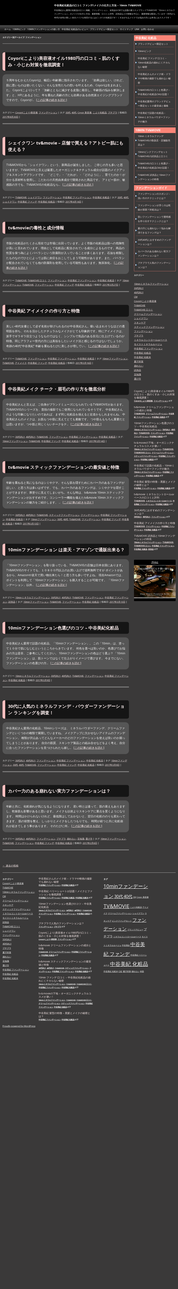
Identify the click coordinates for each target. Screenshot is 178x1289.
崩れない (71, 838)
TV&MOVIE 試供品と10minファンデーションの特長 (154, 537)
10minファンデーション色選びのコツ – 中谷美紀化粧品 (63, 628)
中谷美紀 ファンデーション (77, 197)
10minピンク (19, 29)
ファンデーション (48, 112)
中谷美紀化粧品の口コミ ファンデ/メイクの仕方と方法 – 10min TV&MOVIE (97, 5)
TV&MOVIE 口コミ (37, 280)
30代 (68, 112)
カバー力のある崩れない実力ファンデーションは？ (59, 791)
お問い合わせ (147, 29)
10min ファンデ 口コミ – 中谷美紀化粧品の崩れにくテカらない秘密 (65, 979)
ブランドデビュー (135, 929)
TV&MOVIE (21, 197)
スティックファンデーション (64, 515)
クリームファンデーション (148, 314)
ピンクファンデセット (122, 921)
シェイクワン (35, 197)
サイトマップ (126, 29)
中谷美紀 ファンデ (27, 201)
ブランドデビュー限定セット (104, 29)
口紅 (120, 971)
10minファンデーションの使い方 (43, 29)
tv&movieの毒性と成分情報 (36, 228)
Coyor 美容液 (85, 112)
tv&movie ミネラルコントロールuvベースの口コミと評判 (154, 496)
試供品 (11, 601)
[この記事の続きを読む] (51, 100)
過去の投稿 (10, 865)
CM (135, 296)
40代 (74, 112)
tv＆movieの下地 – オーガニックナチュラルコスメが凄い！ (154, 444)
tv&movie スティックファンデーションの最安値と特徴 (63, 467)
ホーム (7, 29)
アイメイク (21, 363)
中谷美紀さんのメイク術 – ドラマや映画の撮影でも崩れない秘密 (154, 78)
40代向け (31, 436)
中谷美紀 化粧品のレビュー (75, 29)
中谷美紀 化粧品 (101, 197)
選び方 (89, 838)
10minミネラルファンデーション (32, 597)
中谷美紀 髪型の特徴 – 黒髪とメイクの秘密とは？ (154, 483)
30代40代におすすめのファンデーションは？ (154, 512)
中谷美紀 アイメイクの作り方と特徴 (44, 311)
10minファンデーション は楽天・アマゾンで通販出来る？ (66, 550)
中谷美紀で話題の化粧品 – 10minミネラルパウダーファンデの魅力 (154, 117)
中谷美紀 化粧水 (142, 357)
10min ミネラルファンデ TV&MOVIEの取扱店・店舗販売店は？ (154, 140)
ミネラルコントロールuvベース (150, 340)
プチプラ (112, 112)
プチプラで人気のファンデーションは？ (61, 923)
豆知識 (80, 838)
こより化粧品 (100, 112)
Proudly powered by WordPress (19, 1026)
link (137, 29)
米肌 (142, 971)
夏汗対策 (138, 361)
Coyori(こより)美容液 (26, 112)
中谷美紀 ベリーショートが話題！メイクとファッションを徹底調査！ (65, 893)
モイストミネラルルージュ (148, 344)
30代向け (20, 436)
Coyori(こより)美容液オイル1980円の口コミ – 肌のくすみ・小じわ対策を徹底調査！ (154, 394)
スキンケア (140, 322)
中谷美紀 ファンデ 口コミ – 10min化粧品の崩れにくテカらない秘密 (154, 62)
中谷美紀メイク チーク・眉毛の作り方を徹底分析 (57, 389)
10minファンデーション (115, 358)
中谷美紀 (126, 945)
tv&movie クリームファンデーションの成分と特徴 (154, 409)
